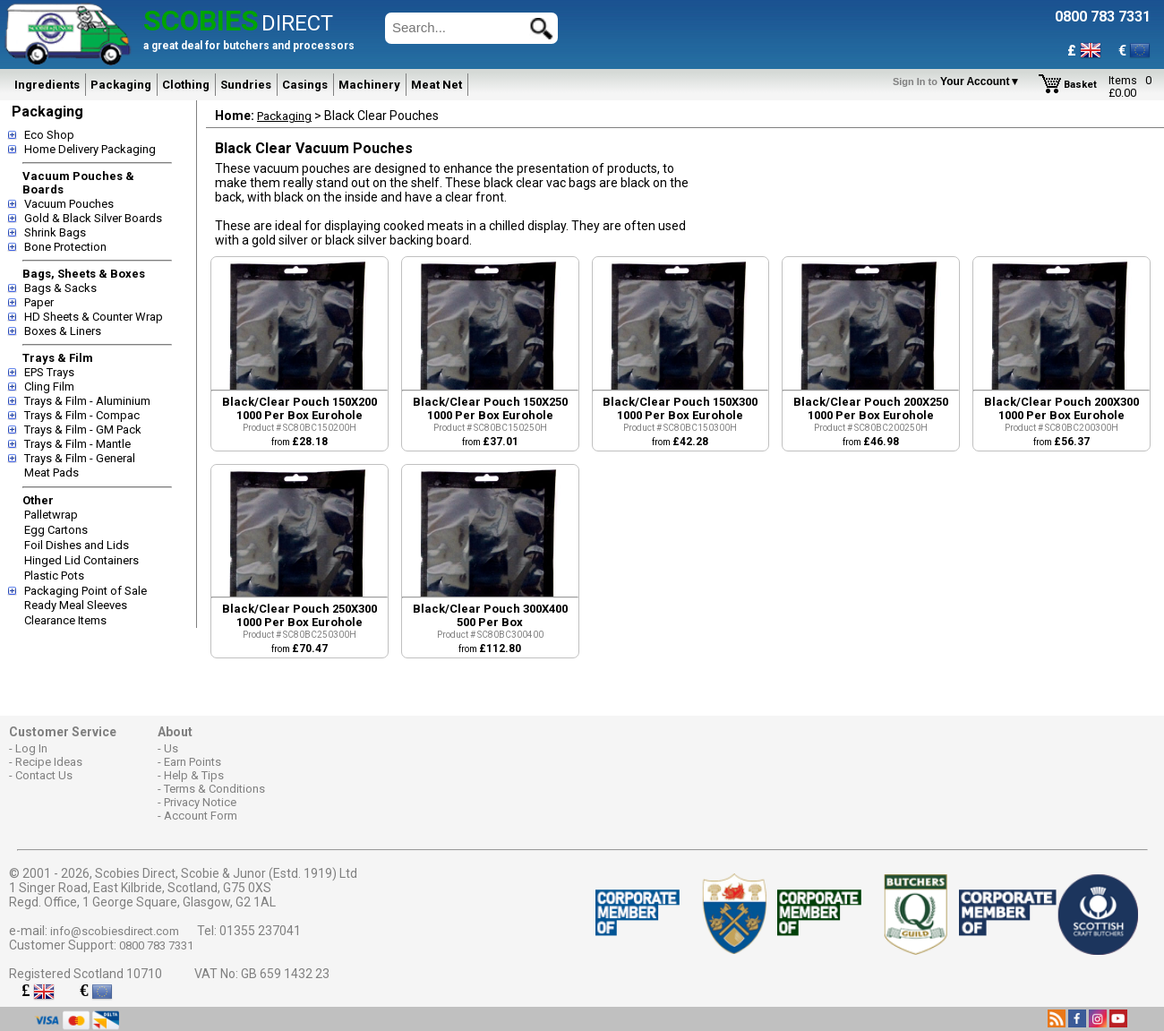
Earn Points (192, 762)
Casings (305, 84)
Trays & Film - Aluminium (87, 401)
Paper (39, 302)
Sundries (245, 84)
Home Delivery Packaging (90, 149)
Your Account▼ (959, 81)
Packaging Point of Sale (85, 590)
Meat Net (436, 84)
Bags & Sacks (60, 288)
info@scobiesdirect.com (114, 931)
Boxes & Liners (62, 331)
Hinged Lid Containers (81, 560)
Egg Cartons (56, 530)
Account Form (200, 815)
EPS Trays (49, 372)
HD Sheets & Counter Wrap (93, 316)
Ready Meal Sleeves (75, 605)
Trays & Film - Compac (82, 415)
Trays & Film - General (79, 458)
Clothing (186, 84)
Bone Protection (65, 246)
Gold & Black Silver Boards (93, 218)
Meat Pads (51, 472)
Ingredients (47, 84)
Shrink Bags (55, 232)
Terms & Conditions (214, 788)
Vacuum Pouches (69, 203)
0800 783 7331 (156, 945)
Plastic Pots (54, 575)
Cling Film (49, 386)
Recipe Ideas (48, 762)
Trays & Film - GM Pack (82, 429)
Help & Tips (194, 775)
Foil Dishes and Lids (76, 545)
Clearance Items (65, 620)
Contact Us (44, 775)
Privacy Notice (200, 802)
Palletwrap (51, 514)
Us (171, 748)
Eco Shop (49, 135)
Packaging (120, 84)
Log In (31, 748)
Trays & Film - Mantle (77, 444)
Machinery (369, 84)
